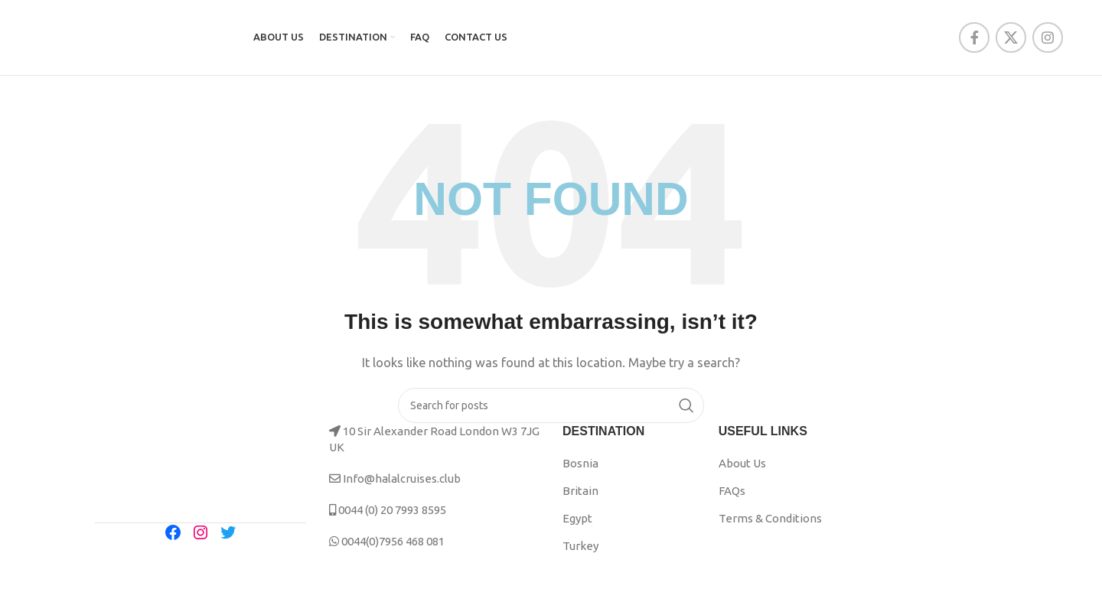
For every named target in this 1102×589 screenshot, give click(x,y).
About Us (742, 467)
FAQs (732, 495)
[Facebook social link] (974, 39)
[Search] (551, 410)
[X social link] (1011, 39)
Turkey (580, 550)
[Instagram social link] (1047, 39)
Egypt (577, 522)
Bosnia (580, 467)
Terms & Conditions (770, 522)
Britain (580, 495)
